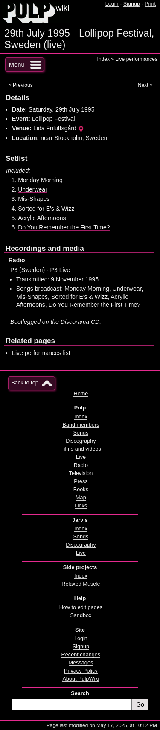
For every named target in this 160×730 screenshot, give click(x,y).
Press (80, 481)
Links (81, 506)
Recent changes (81, 655)
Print (150, 4)
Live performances (136, 59)
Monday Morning (40, 180)
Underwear (32, 189)
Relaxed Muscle (80, 584)
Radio (81, 465)
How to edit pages (80, 607)
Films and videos (81, 449)
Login (112, 4)
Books (80, 489)
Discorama (75, 321)
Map (81, 498)
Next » (145, 85)
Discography (81, 441)
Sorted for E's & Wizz (46, 208)
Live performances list (41, 352)
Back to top (24, 383)
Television (81, 473)
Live (81, 457)
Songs (80, 433)
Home (80, 394)
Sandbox (80, 615)
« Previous (21, 85)
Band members (80, 425)
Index (103, 59)
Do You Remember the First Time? (64, 227)
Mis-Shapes (33, 198)
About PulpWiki (80, 679)
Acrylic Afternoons (42, 218)
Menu (17, 64)
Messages (81, 663)
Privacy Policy (81, 671)
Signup (131, 4)
